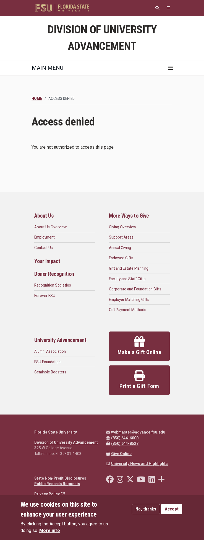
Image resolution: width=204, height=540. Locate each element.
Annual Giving (120, 247)
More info (49, 530)
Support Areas (121, 237)
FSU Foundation (47, 362)
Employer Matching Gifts (129, 299)
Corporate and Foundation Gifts (135, 289)
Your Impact (47, 261)
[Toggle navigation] (170, 68)
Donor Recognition (54, 274)
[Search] (157, 8)
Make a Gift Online (139, 345)
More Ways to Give (129, 215)
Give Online (119, 453)
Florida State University (55, 432)
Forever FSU (44, 295)
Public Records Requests (57, 484)
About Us (43, 215)
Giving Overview (122, 227)
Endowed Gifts (121, 258)
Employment (44, 237)
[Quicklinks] (168, 8)
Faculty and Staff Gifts (127, 279)
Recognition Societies (52, 285)
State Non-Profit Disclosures (60, 478)
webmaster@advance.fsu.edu (135, 432)
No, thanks (145, 509)
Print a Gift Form (139, 379)
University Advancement (60, 340)
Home (37, 98)
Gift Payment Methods (127, 310)
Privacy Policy (49, 494)
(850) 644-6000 (122, 438)
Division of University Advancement (66, 442)
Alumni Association (50, 351)
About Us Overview (50, 227)
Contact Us (43, 247)
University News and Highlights (137, 463)
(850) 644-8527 (122, 443)
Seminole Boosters (50, 372)
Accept (172, 509)
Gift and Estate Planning (128, 268)
